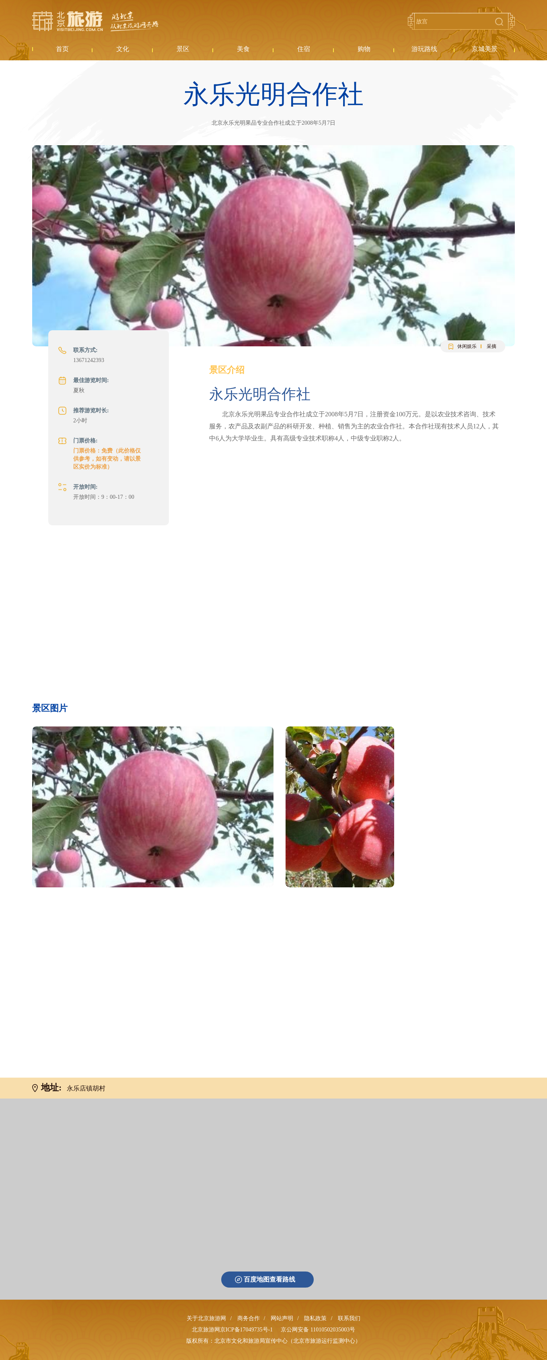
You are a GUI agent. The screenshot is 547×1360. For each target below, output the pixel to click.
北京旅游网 (95, 21)
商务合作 (248, 1318)
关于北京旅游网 (206, 1318)
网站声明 (282, 1318)
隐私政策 (315, 1318)
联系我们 (349, 1318)
